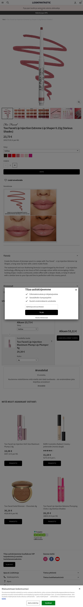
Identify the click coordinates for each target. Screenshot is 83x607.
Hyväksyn (48, 603)
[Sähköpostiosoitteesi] (41, 306)
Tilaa (41, 312)
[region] (41, 596)
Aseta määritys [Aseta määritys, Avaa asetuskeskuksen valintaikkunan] (33, 603)
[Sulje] (76, 290)
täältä (4, 599)
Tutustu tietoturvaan (41, 318)
